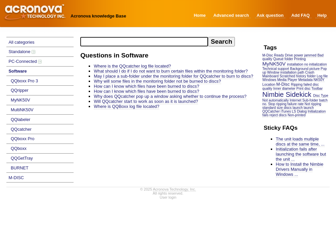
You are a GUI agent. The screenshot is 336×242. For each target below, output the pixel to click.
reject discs (278, 115)
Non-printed (296, 115)
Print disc (303, 88)
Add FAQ (300, 15)
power (298, 55)
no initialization (315, 64)
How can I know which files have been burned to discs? (146, 86)
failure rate (295, 104)
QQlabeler (20, 119)
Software (18, 71)
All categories (22, 42)
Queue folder (283, 59)
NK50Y (318, 80)
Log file (322, 76)
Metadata (305, 80)
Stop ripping (277, 104)
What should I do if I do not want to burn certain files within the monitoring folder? (171, 71)
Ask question (270, 15)
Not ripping (313, 104)
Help (322, 15)
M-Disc (283, 84)
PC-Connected (25, 61)
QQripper (20, 90)
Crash (309, 72)
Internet (295, 100)
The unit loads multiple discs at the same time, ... (300, 141)
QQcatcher (21, 129)
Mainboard (270, 76)
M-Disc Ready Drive (277, 55)
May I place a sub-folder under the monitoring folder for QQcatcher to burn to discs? (173, 76)
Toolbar (317, 88)
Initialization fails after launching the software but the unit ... (301, 154)
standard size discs (277, 108)
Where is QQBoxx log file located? (126, 106)
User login (168, 197)
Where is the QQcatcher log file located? (132, 66)
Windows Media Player (279, 80)
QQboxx (19, 148)
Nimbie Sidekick (286, 94)
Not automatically (275, 100)
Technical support (275, 69)
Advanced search (231, 15)
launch (298, 108)
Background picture (305, 69)
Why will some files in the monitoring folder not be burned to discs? (157, 81)
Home (200, 15)
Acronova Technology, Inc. (174, 189)
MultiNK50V (22, 109)
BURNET (20, 167)
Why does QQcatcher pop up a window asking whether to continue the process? (170, 96)
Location (269, 84)
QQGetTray (22, 158)
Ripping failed (301, 84)
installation (295, 64)
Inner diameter (284, 88)
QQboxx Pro (22, 138)
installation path (292, 72)
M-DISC (16, 177)
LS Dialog (299, 111)
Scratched (287, 76)
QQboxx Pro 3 (24, 80)
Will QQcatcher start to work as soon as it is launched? (146, 101)
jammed (310, 55)
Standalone (22, 51)
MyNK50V (20, 100)
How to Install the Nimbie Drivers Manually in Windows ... (300, 169)
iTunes (286, 111)
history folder (306, 76)
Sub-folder (310, 100)
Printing (300, 59)
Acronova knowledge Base (98, 15)
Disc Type (320, 95)
